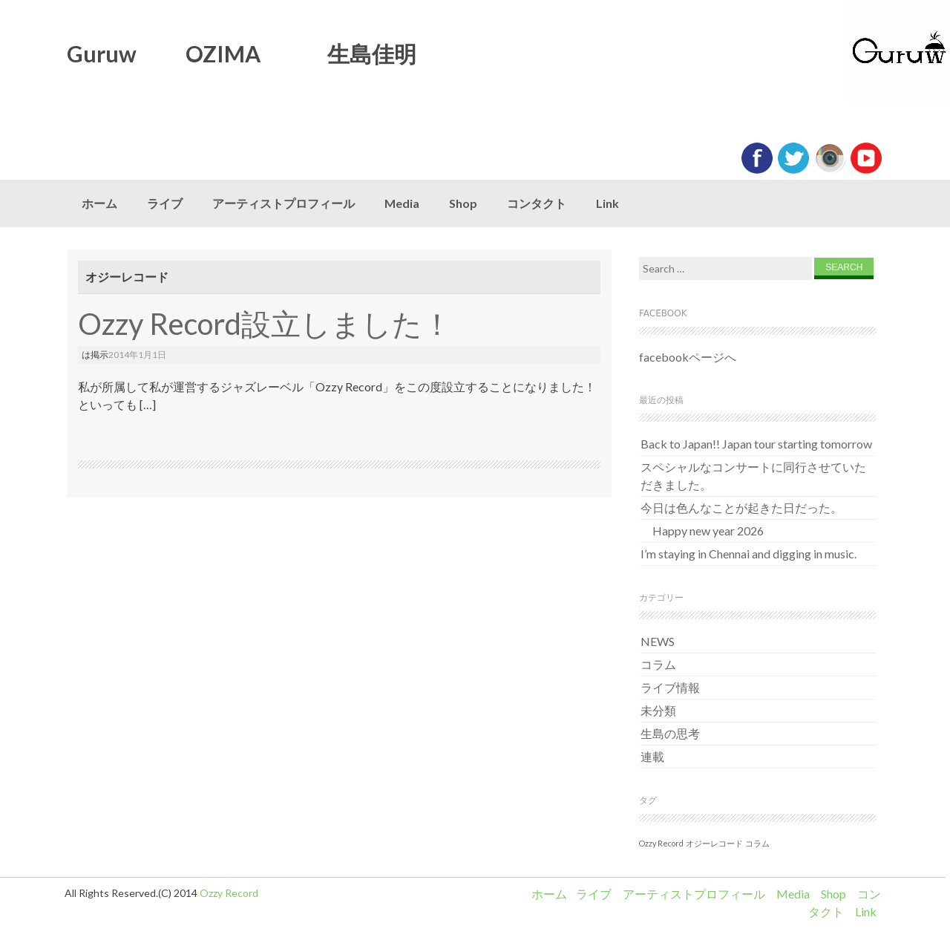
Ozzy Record (229, 893)
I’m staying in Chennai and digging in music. (748, 554)
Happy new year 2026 (702, 530)
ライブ (165, 203)
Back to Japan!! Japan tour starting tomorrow (756, 444)
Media (401, 203)
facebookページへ (687, 357)
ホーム (99, 203)
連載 (652, 756)
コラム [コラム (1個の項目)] (757, 843)
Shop (463, 203)
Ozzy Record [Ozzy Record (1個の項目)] (661, 843)
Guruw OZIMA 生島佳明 (241, 53)
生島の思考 (670, 733)
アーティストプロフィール (283, 203)
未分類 (658, 710)
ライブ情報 (670, 687)
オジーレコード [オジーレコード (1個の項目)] (714, 843)
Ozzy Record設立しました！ (265, 324)
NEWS (658, 641)
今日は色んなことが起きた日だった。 (741, 507)
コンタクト (536, 203)
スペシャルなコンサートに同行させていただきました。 (753, 476)
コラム (658, 664)
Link (607, 203)
